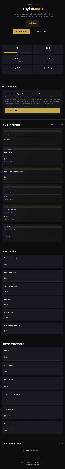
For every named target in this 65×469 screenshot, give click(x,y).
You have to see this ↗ (13, 110)
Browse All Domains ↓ (42, 31)
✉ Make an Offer (21, 31)
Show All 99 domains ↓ (32, 450)
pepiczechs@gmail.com (32, 464)
